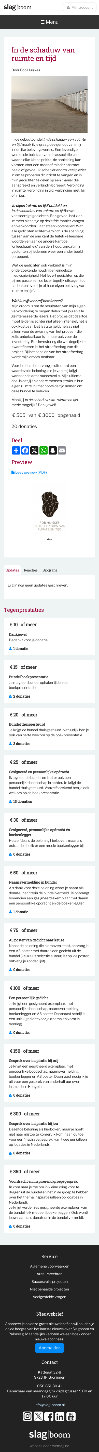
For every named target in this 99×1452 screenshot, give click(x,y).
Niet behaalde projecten (49, 1289)
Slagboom (18, 7)
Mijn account (80, 7)
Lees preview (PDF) (29, 472)
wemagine (60, 1446)
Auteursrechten (49, 1274)
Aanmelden (50, 1348)
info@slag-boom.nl (50, 1405)
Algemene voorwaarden (49, 1266)
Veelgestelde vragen (49, 1297)
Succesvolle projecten (50, 1281)
